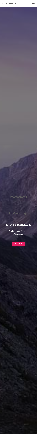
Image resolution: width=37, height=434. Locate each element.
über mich (18, 244)
